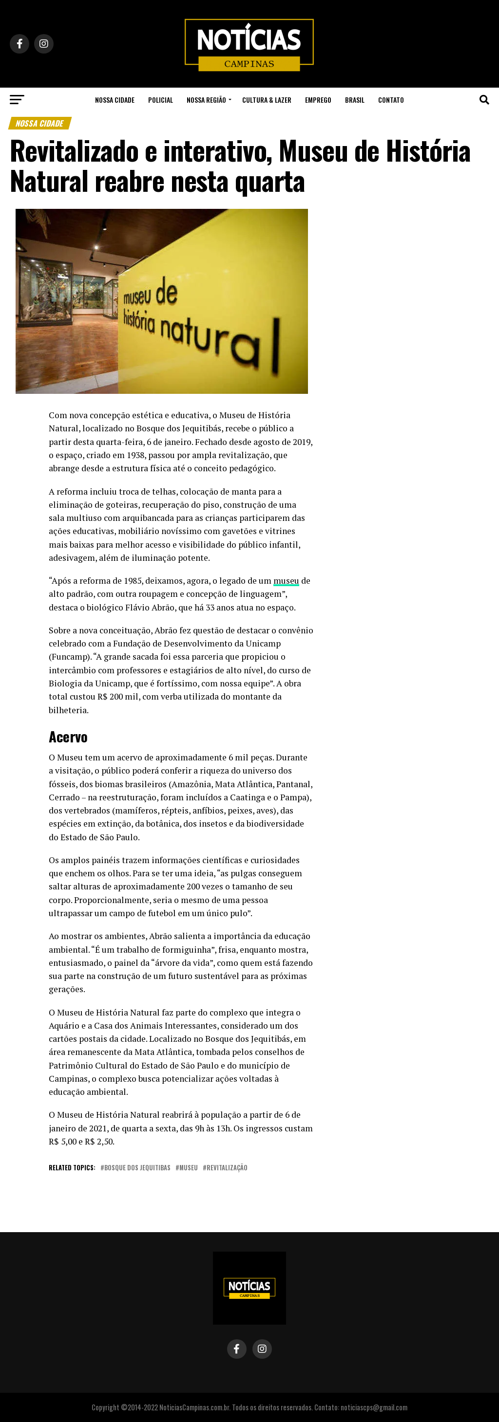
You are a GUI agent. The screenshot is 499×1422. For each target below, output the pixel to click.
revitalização (227, 1168)
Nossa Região (206, 99)
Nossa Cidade (114, 99)
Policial (160, 99)
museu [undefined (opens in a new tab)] (286, 580)
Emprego (318, 99)
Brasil (355, 99)
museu (188, 1168)
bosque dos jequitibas (137, 1168)
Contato (391, 99)
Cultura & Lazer (266, 99)
